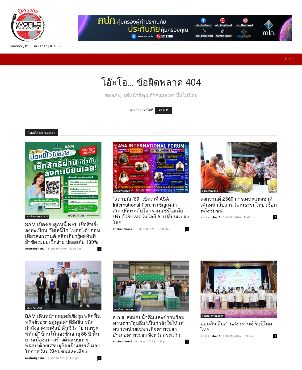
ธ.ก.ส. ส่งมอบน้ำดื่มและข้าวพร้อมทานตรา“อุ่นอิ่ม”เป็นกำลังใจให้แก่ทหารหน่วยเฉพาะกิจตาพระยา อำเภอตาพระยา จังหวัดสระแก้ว (149, 326)
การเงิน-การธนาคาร (37, 216)
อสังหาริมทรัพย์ (122, 191)
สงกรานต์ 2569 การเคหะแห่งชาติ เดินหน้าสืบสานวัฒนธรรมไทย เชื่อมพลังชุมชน (239, 205)
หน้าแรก (163, 110)
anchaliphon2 (34, 248)
